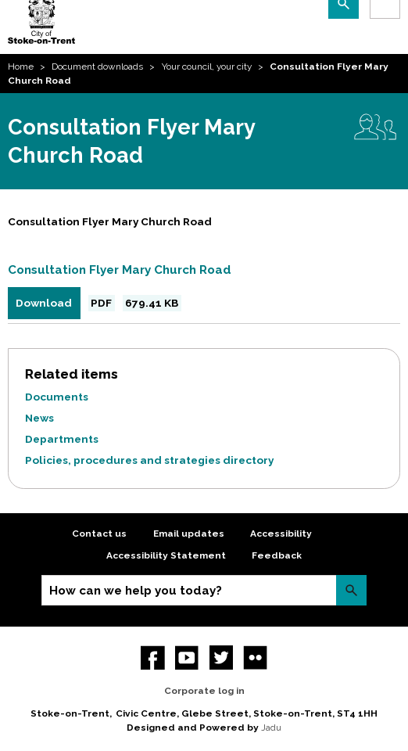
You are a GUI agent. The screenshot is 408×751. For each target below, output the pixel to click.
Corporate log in (204, 690)
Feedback (277, 555)
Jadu (271, 727)
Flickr (255, 657)
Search (351, 590)
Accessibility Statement (166, 555)
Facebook (153, 657)
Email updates (188, 533)
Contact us (99, 533)
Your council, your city (207, 66)
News (39, 417)
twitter (221, 657)
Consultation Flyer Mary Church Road (119, 270)
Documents (56, 396)
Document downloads (97, 66)
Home (21, 66)
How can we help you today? (135, 591)
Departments (61, 439)
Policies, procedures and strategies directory (149, 460)
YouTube (187, 657)
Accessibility (281, 533)
